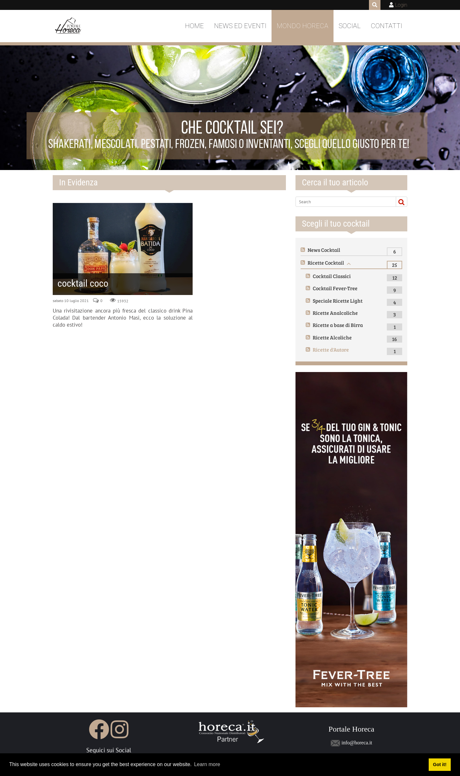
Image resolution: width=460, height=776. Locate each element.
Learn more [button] (207, 764)
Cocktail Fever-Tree (335, 288)
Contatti (386, 26)
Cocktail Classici (332, 276)
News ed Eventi (240, 26)
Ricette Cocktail (326, 262)
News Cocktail (324, 249)
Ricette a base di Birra (338, 325)
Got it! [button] (439, 764)
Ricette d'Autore (331, 349)
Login (401, 5)
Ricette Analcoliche (335, 312)
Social (350, 26)
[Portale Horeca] (68, 26)
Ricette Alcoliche (332, 337)
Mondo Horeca (302, 26)
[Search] (343, 201)
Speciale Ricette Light (338, 300)
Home (194, 26)
